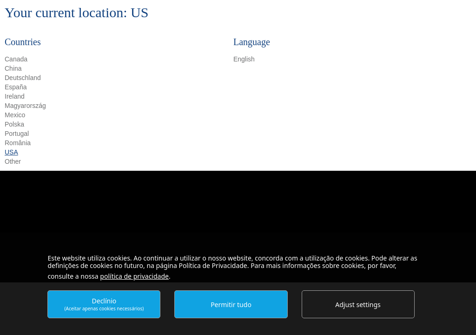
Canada (16, 59)
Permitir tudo (231, 304)
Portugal (17, 133)
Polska (14, 124)
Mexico (15, 115)
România (18, 143)
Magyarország (25, 105)
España (15, 87)
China (13, 68)
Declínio (104, 304)
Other (13, 161)
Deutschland (23, 77)
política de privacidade (134, 276)
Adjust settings (358, 304)
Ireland (15, 96)
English (244, 59)
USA (11, 152)
